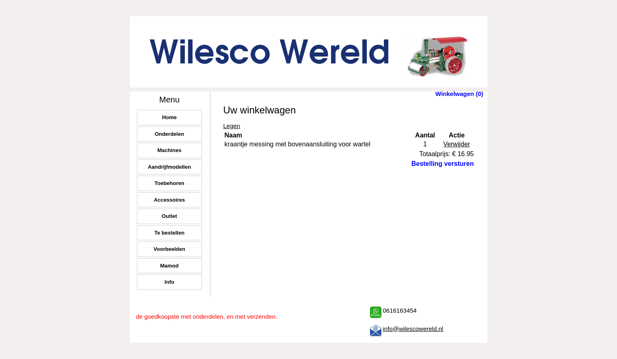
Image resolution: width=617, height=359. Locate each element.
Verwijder (456, 144)
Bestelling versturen (442, 163)
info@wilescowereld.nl (413, 328)
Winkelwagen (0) (459, 93)
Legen (231, 125)
